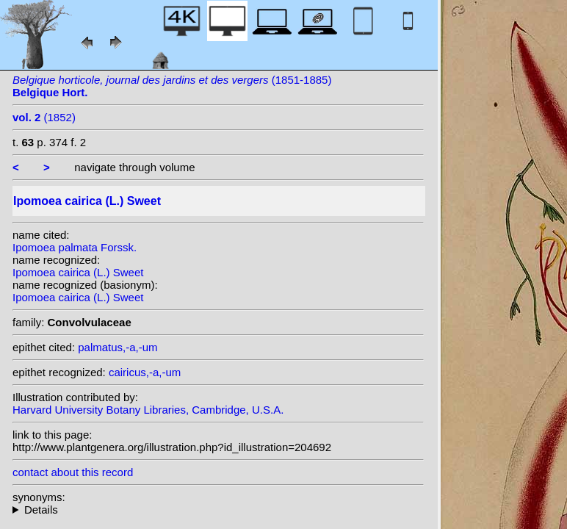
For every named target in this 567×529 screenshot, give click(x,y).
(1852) (44, 117)
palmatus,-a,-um (117, 347)
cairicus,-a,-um (145, 372)
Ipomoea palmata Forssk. (74, 247)
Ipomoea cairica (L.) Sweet (77, 272)
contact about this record (72, 472)
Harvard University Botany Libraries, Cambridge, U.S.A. (148, 409)
